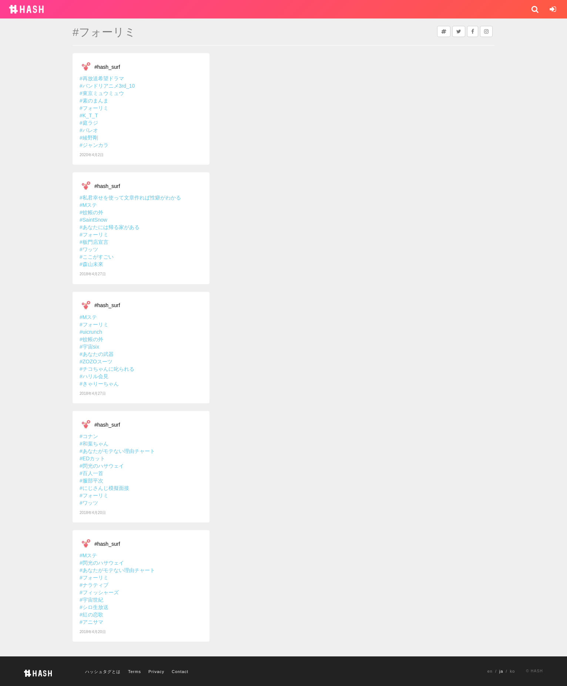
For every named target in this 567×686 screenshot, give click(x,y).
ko (512, 671)
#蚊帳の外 (91, 212)
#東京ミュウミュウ (102, 93)
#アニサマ (91, 622)
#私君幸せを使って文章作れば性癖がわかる (130, 198)
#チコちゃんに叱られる (107, 369)
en (490, 671)
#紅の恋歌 (91, 615)
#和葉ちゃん (94, 444)
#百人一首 (91, 473)
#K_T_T (89, 115)
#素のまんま (94, 101)
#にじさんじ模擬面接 (104, 488)
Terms (134, 671)
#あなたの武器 (97, 354)
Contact (180, 671)
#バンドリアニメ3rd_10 (107, 86)
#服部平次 (91, 481)
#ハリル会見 (94, 376)
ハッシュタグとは (103, 671)
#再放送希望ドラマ (102, 78)
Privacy (156, 671)
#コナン (89, 436)
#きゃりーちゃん (99, 384)
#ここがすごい (97, 257)
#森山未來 (91, 264)
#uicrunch (91, 332)
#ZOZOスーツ (96, 361)
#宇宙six (89, 347)
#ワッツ (89, 249)
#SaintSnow (93, 220)
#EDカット (92, 458)
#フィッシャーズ (99, 592)
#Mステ (88, 205)
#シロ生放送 (94, 607)
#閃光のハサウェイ (102, 466)
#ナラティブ (94, 585)
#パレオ (89, 130)
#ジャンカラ (94, 145)
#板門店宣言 (94, 242)
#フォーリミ (94, 108)
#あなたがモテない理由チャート (117, 451)
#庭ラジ (89, 123)
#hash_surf (107, 67)
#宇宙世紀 (91, 600)
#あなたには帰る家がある (110, 227)
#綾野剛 (89, 138)
